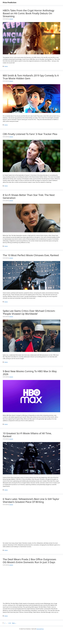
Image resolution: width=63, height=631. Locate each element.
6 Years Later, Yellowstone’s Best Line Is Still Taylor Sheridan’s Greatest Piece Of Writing (31, 500)
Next (14, 623)
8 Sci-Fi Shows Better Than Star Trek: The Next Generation (29, 196)
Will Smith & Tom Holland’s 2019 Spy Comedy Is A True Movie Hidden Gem (31, 77)
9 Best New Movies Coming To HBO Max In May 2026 (30, 373)
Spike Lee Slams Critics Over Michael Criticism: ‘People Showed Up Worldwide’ (29, 312)
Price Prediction (9, 2)
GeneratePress (40, 629)
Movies (6, 66)
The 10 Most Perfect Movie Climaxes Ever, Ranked (31, 255)
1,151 (9, 623)
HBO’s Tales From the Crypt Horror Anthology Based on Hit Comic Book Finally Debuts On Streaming (28, 13)
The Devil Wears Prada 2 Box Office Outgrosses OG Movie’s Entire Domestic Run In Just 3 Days (29, 561)
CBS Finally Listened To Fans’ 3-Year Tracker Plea (30, 134)
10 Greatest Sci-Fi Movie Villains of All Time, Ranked (27, 435)
